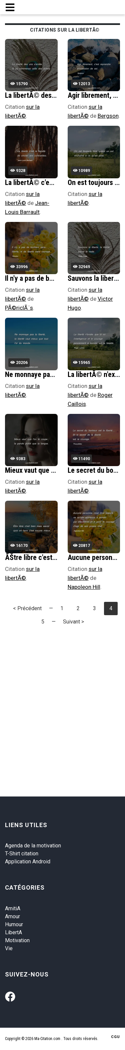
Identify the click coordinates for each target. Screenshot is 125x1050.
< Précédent (27, 608)
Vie (9, 948)
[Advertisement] (62, 696)
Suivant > (73, 621)
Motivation (17, 940)
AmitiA (12, 908)
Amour (12, 916)
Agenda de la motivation (33, 845)
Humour (14, 924)
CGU (115, 1037)
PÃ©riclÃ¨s (19, 307)
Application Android (27, 861)
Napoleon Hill (84, 587)
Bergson (108, 115)
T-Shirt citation (21, 853)
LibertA (13, 932)
